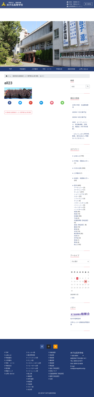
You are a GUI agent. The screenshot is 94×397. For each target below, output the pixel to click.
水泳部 (30, 389)
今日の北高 (77, 168)
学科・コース (47, 69)
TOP (10, 69)
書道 (75, 227)
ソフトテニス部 (33, 358)
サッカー (77, 192)
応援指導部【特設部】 (81, 220)
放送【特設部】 (79, 225)
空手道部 (31, 379)
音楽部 (52, 355)
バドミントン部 (33, 371)
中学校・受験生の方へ (73, 4)
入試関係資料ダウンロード (75, 6)
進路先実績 (71, 69)
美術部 (52, 358)
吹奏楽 (76, 216)
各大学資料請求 (75, 318)
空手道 (76, 238)
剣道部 (30, 381)
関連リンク (9, 371)
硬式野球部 (31, 355)
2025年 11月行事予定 (79, 112)
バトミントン (78, 205)
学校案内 (23, 69)
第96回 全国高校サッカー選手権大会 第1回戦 (25, 76)
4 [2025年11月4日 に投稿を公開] (77, 278)
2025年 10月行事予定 (79, 117)
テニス (76, 201)
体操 (75, 212)
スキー (76, 196)
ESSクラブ (53, 371)
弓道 (75, 218)
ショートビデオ (79, 194)
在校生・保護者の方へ (73, 2)
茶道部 (52, 363)
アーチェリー (78, 187)
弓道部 (30, 384)
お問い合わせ (83, 69)
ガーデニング (78, 190)
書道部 (52, 360)
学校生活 (59, 69)
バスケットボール (80, 203)
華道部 (52, 366)
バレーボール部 (33, 366)
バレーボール (78, 207)
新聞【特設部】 (55, 376)
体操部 (30, 376)
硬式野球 (77, 233)
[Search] (78, 86)
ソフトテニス (78, 198)
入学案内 (35, 69)
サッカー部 (31, 352)
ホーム (8, 76)
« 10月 (72, 298)
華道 (75, 242)
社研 (75, 236)
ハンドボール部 (33, 368)
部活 (75, 185)
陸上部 (30, 373)
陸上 (75, 244)
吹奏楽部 (53, 352)
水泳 (75, 231)
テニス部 (31, 360)
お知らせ (77, 156)
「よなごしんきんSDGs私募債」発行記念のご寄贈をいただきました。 (80, 136)
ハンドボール (78, 209)
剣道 (75, 214)
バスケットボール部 (34, 363)
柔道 (75, 229)
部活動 (8, 368)
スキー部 (31, 387)
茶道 (75, 240)
